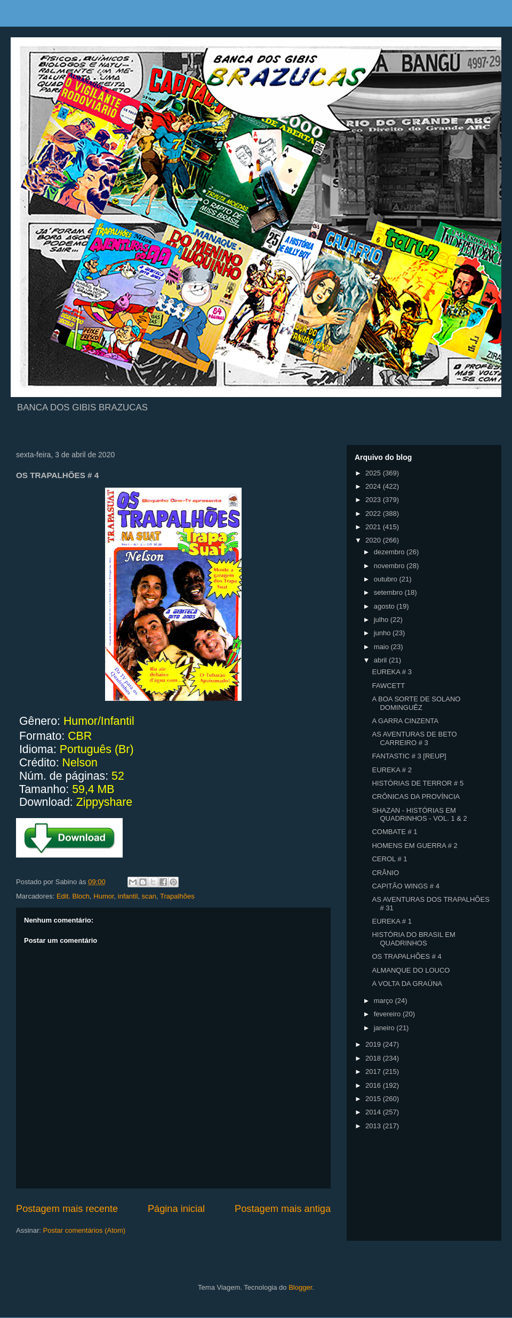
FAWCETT (388, 686)
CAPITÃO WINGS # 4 (405, 886)
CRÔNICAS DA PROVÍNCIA (416, 796)
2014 (374, 1112)
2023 (374, 500)
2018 (374, 1058)
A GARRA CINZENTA (405, 721)
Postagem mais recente (67, 1208)
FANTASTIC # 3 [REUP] (409, 756)
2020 (374, 540)
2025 (374, 473)
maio (382, 647)
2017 (374, 1072)
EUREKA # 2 (391, 770)
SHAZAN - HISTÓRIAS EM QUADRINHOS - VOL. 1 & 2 (419, 814)
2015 (374, 1099)
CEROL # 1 (389, 859)
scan (149, 896)
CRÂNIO (385, 873)
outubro (386, 579)
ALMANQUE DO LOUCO (411, 970)
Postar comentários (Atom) (84, 1230)
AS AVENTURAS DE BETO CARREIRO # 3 (414, 738)
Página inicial (176, 1208)
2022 (374, 514)
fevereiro (388, 1014)
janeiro (385, 1028)
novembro (390, 566)
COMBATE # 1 (394, 832)
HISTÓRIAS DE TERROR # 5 (417, 783)
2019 (374, 1044)
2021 (374, 527)
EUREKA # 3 (391, 672)
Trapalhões (177, 896)
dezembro (390, 552)
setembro (389, 592)
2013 (374, 1126)
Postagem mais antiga (283, 1208)
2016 (374, 1085)
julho (382, 620)
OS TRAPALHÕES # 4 (406, 956)
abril (381, 660)
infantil (128, 896)
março (384, 1001)
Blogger (300, 1287)
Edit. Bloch (73, 896)
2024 (374, 486)
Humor (103, 896)
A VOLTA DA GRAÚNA (407, 984)
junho (383, 633)
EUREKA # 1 (391, 921)
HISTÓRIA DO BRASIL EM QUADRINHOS (413, 939)
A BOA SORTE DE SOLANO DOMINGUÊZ (416, 703)
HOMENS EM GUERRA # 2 (414, 846)
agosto (385, 606)
